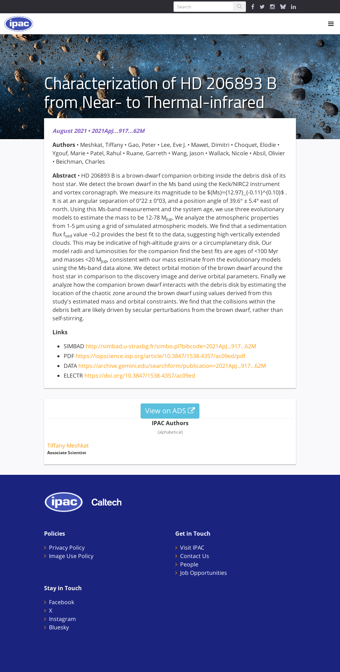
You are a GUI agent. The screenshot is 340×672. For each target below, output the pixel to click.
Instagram (62, 619)
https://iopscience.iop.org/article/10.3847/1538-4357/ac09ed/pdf (160, 356)
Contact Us (194, 556)
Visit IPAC (192, 547)
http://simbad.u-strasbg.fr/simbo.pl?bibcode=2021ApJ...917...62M (171, 346)
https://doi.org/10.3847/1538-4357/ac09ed (139, 375)
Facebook (61, 602)
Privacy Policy (67, 547)
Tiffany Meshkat (68, 445)
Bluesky (59, 627)
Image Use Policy (71, 556)
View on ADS (170, 410)
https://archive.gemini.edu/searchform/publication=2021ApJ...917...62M (172, 366)
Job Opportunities (203, 573)
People (189, 564)
